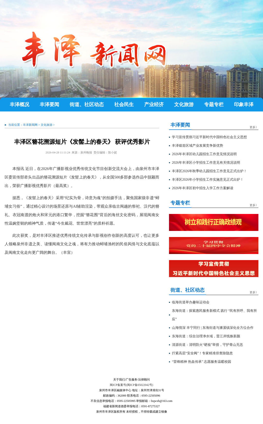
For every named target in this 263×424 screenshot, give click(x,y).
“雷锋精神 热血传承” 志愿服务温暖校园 (201, 362)
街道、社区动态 (87, 104)
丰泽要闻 (49, 104)
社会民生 (124, 104)
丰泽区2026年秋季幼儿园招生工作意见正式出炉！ (209, 171)
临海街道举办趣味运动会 (190, 302)
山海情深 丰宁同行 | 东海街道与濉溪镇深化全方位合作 (213, 328)
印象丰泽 (244, 104)
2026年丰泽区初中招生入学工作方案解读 (202, 188)
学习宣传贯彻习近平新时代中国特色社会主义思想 (209, 137)
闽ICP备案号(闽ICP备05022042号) (131, 385)
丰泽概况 (19, 104)
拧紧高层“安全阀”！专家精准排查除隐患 (202, 353)
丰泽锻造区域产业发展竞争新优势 (197, 145)
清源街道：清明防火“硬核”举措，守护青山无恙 (207, 345)
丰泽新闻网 (30, 125)
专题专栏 (214, 104)
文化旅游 (184, 104)
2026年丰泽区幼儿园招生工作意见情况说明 (204, 154)
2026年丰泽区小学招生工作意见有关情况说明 (206, 162)
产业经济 (154, 104)
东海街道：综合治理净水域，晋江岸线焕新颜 (206, 336)
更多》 (254, 127)
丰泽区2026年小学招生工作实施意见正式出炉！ (208, 179)
